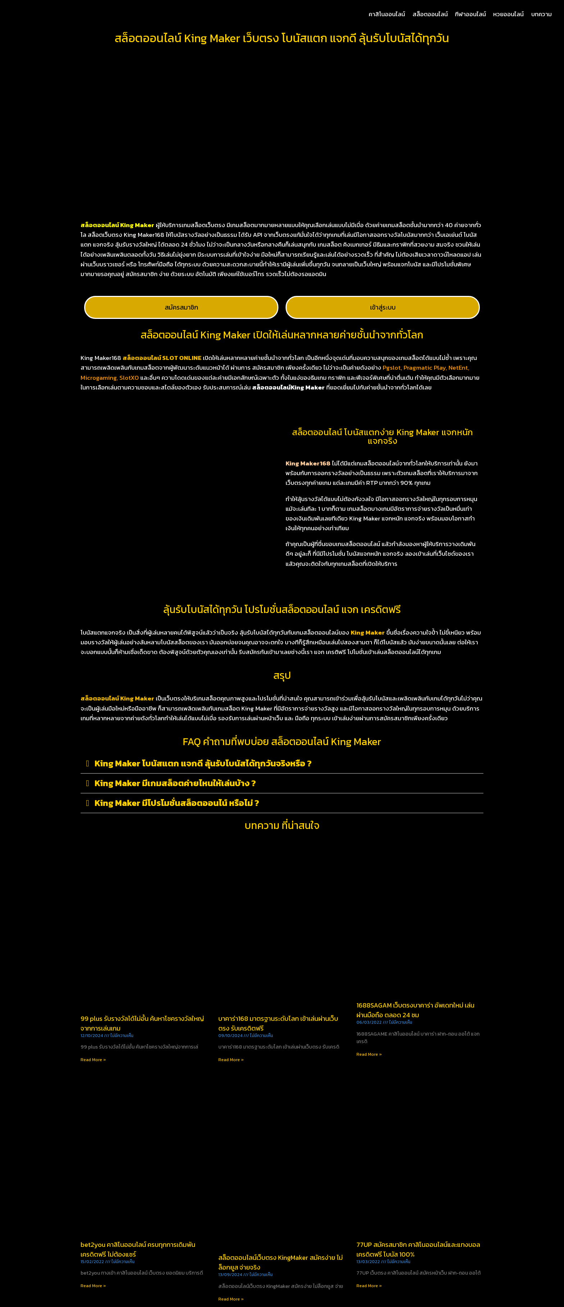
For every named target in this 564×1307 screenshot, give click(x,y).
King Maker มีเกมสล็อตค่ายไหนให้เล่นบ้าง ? (175, 783)
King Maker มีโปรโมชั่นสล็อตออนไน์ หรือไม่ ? (177, 803)
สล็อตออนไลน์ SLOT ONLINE (162, 357)
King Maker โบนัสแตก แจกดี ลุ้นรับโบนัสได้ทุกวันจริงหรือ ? (203, 763)
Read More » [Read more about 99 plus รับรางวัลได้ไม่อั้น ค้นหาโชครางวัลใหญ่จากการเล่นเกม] (93, 1059)
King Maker (368, 632)
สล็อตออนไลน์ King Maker (117, 698)
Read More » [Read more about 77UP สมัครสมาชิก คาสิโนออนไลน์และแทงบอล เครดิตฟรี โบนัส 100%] (369, 1286)
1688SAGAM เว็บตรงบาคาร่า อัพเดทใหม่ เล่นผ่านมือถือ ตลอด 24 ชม (415, 1010)
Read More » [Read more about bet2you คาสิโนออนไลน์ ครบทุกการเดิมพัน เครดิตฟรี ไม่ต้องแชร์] (93, 1286)
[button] (282, 764)
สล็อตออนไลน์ (430, 14)
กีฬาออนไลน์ (470, 14)
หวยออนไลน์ (508, 14)
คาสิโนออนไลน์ (387, 14)
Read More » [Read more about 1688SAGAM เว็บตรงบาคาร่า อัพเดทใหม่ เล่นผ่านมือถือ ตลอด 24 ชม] (369, 1054)
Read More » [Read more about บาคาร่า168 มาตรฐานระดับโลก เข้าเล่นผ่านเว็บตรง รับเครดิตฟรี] (231, 1059)
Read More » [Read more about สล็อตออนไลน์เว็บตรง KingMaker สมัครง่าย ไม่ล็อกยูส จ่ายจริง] (231, 1299)
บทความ (541, 14)
